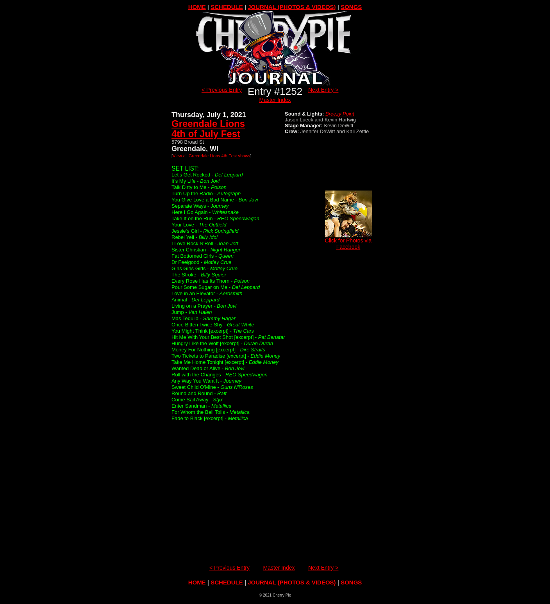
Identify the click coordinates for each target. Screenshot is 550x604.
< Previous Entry (222, 90)
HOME (197, 7)
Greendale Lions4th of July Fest (208, 128)
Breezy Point (339, 114)
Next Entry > (323, 90)
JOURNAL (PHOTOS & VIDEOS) (292, 7)
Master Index (275, 100)
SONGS (351, 7)
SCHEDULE (227, 7)
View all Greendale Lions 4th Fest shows (211, 155)
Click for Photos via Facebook (348, 241)
